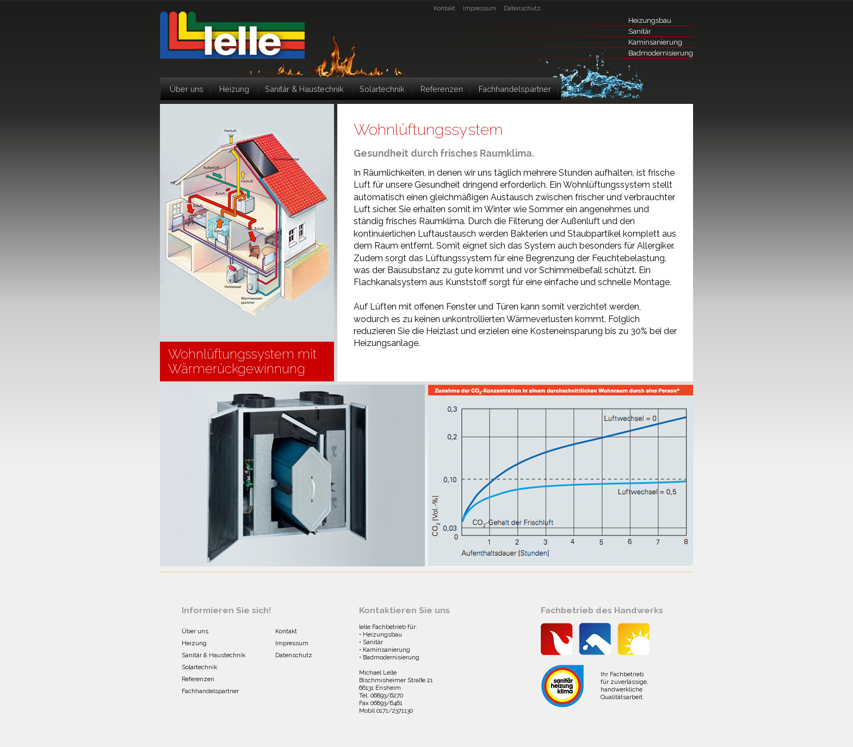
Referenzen (442, 89)
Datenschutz (522, 8)
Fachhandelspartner (515, 89)
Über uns (186, 89)
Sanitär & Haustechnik (304, 89)
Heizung (234, 89)
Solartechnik (382, 89)
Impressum (479, 8)
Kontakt (444, 8)
